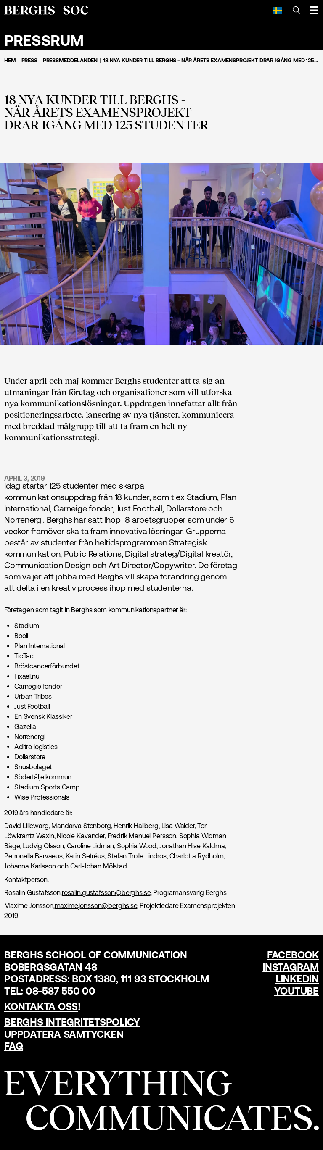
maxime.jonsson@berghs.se (96, 905)
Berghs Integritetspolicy (72, 1022)
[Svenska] (277, 10)
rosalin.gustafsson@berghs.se (106, 892)
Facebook (293, 955)
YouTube (296, 991)
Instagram (290, 967)
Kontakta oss (41, 1006)
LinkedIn (297, 978)
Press (29, 60)
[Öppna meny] (314, 10)
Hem (10, 60)
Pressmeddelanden (70, 60)
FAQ (13, 1046)
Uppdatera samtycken (63, 1034)
